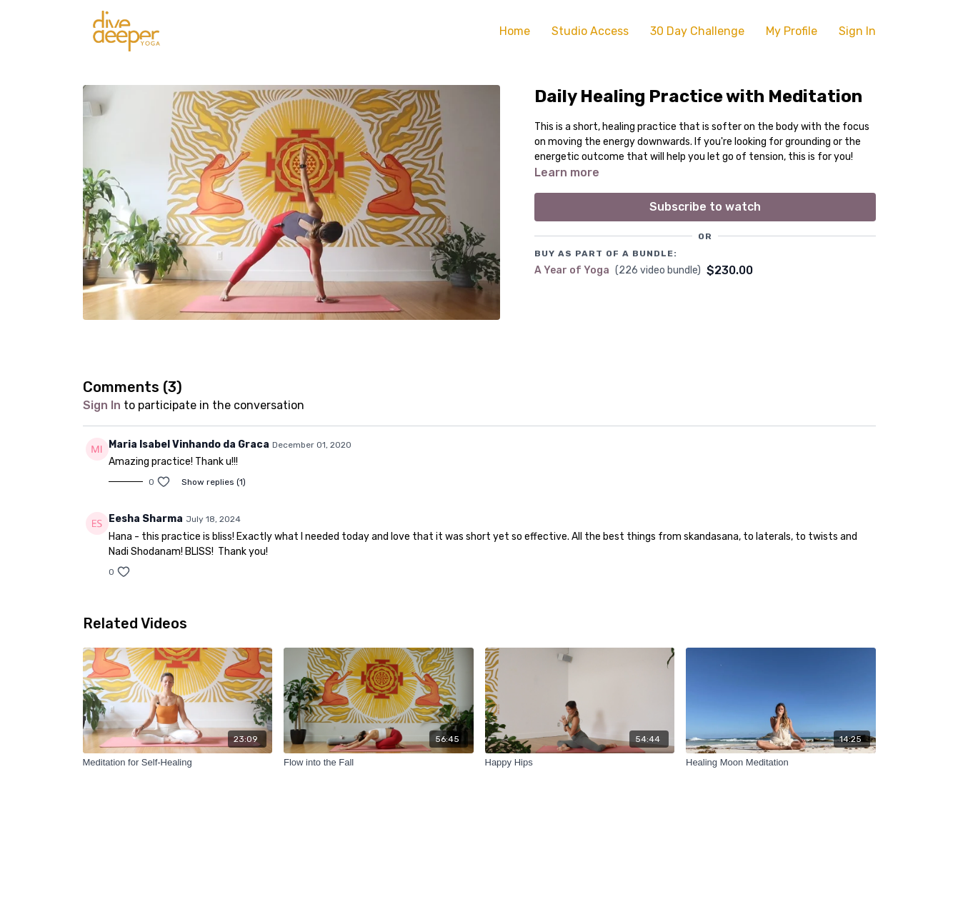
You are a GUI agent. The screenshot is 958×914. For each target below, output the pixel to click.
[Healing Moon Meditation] (781, 762)
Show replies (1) (213, 482)
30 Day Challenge (697, 31)
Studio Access (590, 31)
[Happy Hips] (580, 762)
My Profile (791, 31)
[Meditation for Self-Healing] (178, 762)
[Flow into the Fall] (379, 762)
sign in (102, 405)
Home (514, 31)
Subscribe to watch (705, 207)
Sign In (857, 31)
